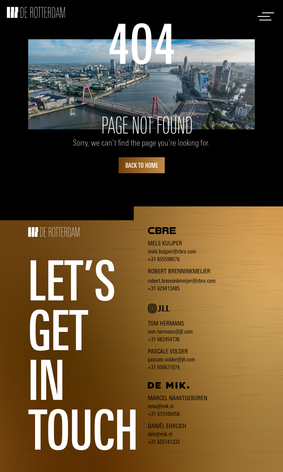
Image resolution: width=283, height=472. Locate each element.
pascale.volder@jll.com (171, 359)
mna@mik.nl (161, 406)
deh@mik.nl (160, 434)
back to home (141, 165)
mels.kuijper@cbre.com (172, 251)
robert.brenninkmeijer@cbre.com (182, 280)
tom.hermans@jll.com (170, 331)
